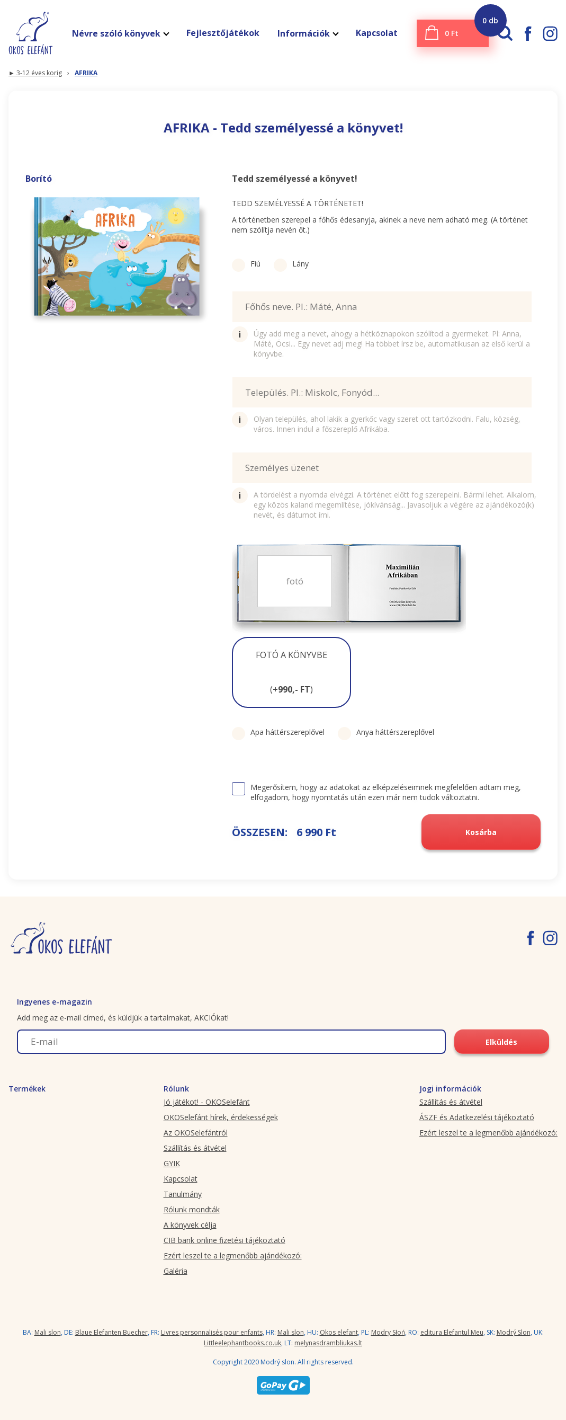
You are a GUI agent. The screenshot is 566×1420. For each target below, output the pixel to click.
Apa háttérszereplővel (278, 732)
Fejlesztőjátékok (222, 33)
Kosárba (481, 832)
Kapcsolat (377, 33)
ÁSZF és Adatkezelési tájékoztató (476, 1117)
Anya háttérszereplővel (386, 732)
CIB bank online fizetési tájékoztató (224, 1240)
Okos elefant (339, 1332)
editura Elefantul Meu (451, 1332)
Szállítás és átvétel (195, 1148)
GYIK (172, 1163)
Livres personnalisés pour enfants (212, 1332)
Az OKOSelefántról (196, 1133)
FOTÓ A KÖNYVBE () (291, 672)
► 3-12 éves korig (35, 72)
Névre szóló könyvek (120, 33)
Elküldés (501, 1042)
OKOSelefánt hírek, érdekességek (221, 1117)
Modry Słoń (388, 1332)
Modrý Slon (514, 1332)
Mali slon (47, 1332)
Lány (291, 264)
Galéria (175, 1271)
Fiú (246, 264)
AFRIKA (86, 72)
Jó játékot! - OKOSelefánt (207, 1102)
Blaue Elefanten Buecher (111, 1332)
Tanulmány (183, 1194)
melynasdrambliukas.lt (328, 1342)
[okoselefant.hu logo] (26, 33)
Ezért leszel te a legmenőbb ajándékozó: (233, 1255)
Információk (307, 33)
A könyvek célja (190, 1225)
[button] (291, 672)
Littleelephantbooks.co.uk (242, 1342)
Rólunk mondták (192, 1209)
